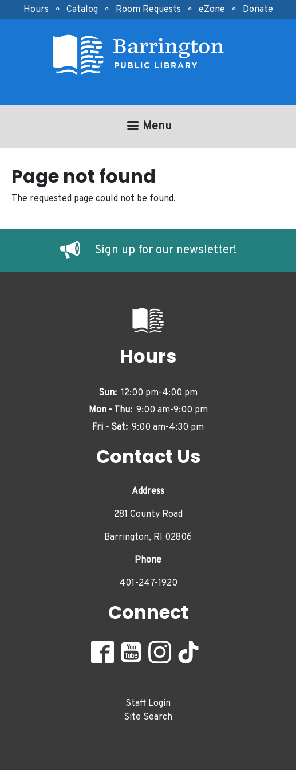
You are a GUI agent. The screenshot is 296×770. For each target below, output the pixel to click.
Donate (258, 9)
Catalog (82, 9)
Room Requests (148, 9)
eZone (212, 9)
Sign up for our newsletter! (165, 250)
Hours (36, 9)
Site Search (148, 717)
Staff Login (148, 703)
